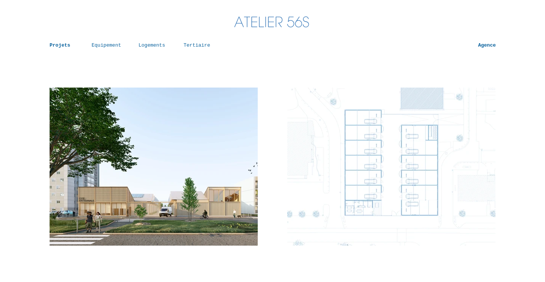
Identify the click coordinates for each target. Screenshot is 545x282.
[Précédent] (70, 166)
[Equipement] (108, 45)
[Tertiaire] (200, 45)
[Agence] (476, 45)
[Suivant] (237, 166)
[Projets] (66, 45)
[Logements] (155, 45)
